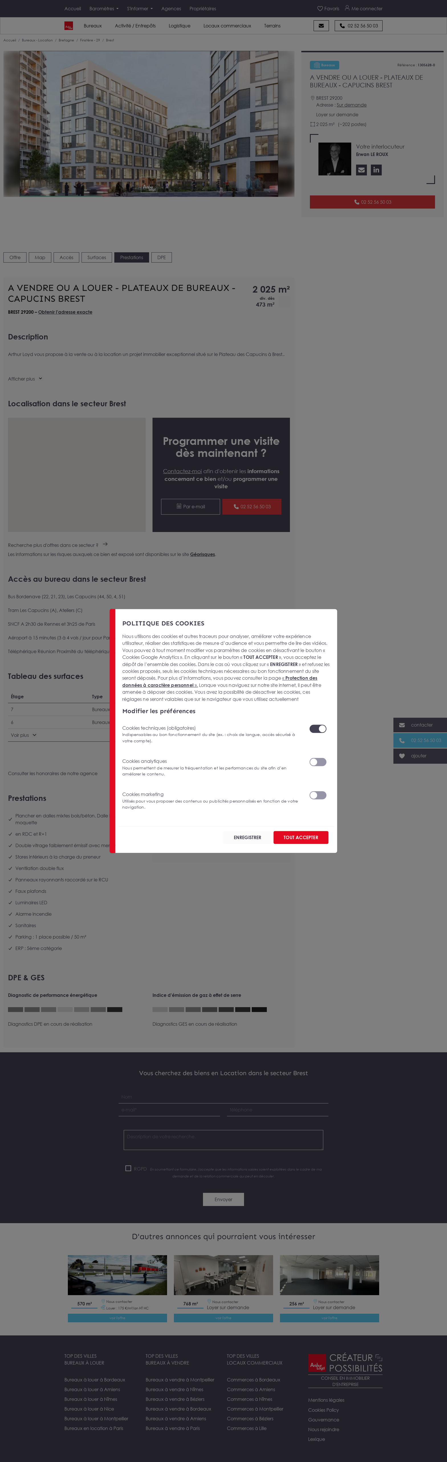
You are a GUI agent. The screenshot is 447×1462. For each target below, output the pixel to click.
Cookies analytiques (212, 767)
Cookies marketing (212, 800)
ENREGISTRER (242, 837)
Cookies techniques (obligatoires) (212, 734)
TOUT (299, 837)
